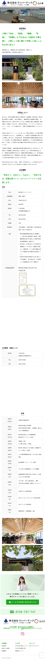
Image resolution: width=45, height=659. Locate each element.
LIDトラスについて (34, 645)
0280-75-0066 (22, 360)
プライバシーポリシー (7, 658)
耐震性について (19, 651)
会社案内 (4, 645)
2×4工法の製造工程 (20, 648)
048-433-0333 (22, 215)
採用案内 (4, 651)
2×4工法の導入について (21, 645)
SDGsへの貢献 (5, 648)
